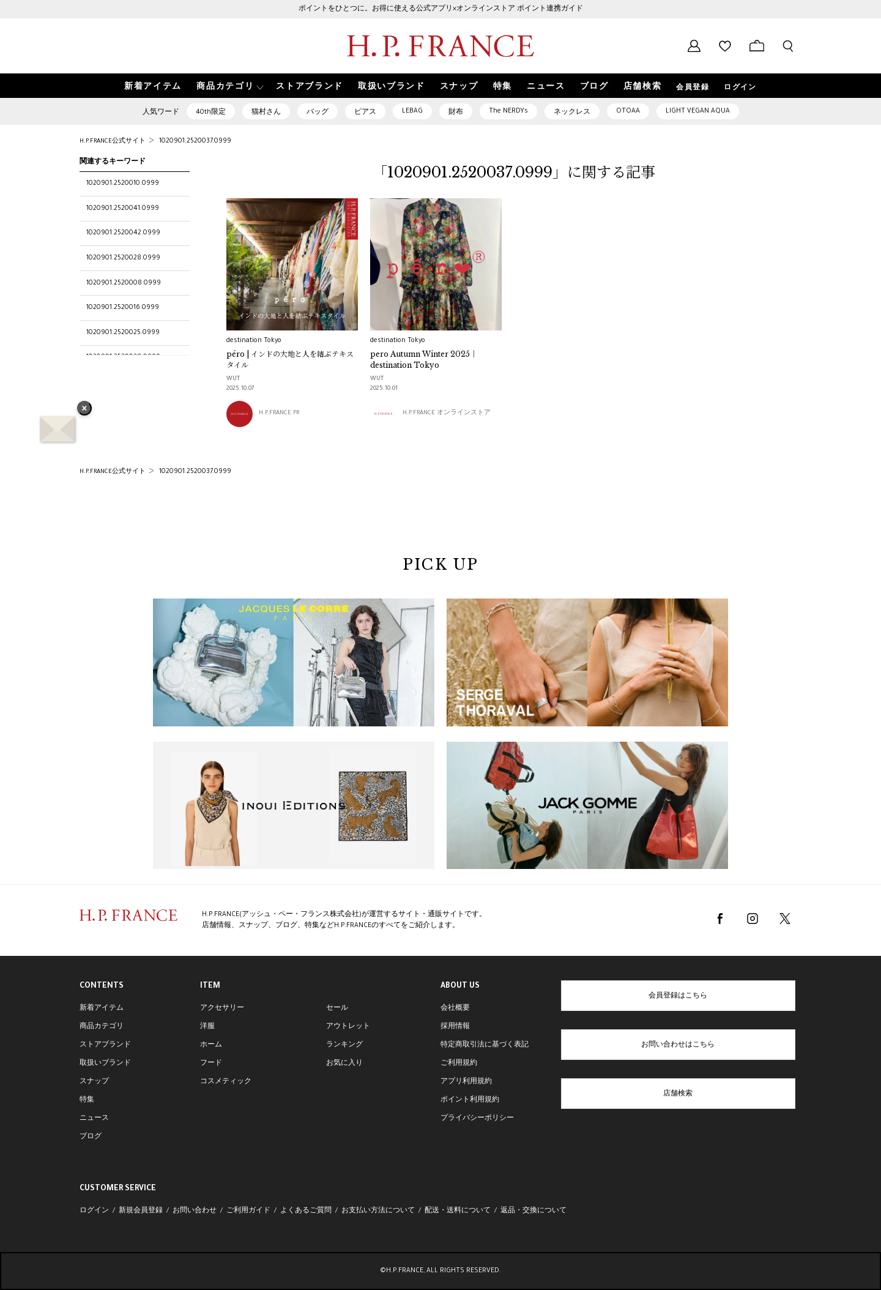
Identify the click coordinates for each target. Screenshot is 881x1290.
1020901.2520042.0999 (123, 233)
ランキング (344, 1045)
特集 (87, 1100)
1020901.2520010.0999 (122, 183)
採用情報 (455, 1027)
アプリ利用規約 (466, 1082)
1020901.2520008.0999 (123, 283)
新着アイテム (102, 1008)
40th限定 (211, 112)
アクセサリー (222, 1008)
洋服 (207, 1027)
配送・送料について (458, 1211)
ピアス (365, 112)
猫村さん (266, 112)
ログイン (740, 88)
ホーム (211, 1045)
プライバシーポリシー (477, 1118)
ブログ (91, 1137)
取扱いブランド (105, 1063)
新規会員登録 (141, 1211)
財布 (455, 112)
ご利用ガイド (248, 1211)
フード (211, 1063)
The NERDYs (508, 111)
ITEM (210, 986)
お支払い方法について (378, 1211)
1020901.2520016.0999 (122, 307)
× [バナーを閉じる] (84, 409)
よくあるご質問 (306, 1211)
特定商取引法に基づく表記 (485, 1045)
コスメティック (225, 1082)
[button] (229, 86)
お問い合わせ (195, 1211)
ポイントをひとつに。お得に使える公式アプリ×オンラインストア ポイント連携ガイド (441, 9)
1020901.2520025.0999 (123, 333)
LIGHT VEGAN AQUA (698, 111)
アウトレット (348, 1027)
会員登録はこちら (678, 996)
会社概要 (455, 1008)
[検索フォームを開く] (788, 46)
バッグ (318, 112)
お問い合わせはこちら (678, 1045)
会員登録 (692, 88)
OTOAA (628, 111)
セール (337, 1008)
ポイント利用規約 (470, 1100)
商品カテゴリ (102, 1027)
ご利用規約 (459, 1063)
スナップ (94, 1082)
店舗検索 (678, 1094)
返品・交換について (533, 1211)
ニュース (94, 1118)
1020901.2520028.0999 (123, 258)
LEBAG (412, 111)
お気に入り (344, 1063)
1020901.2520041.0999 (122, 208)
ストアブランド (105, 1045)
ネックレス (572, 112)
